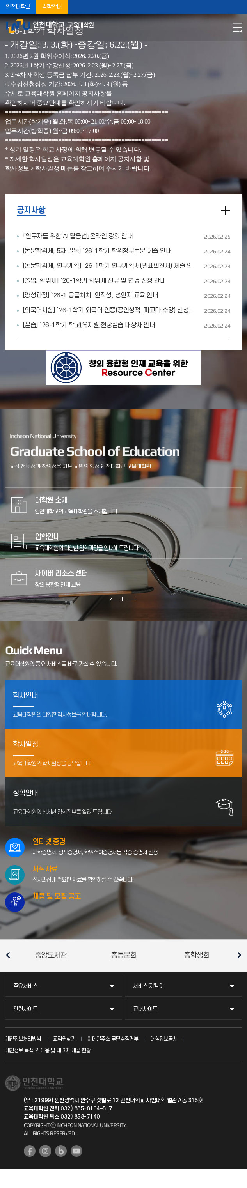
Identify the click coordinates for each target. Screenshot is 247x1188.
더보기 (225, 210)
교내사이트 (145, 1009)
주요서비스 (25, 986)
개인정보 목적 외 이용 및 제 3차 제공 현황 (48, 1050)
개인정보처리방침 (23, 1039)
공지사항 (31, 210)
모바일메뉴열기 (237, 27)
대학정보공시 (163, 1039)
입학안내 (52, 7)
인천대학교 (18, 7)
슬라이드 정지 (123, 599)
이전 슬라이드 (114, 599)
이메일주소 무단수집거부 (112, 1039)
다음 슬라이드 (132, 599)
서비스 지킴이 (148, 986)
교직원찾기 (64, 1039)
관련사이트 (25, 1009)
